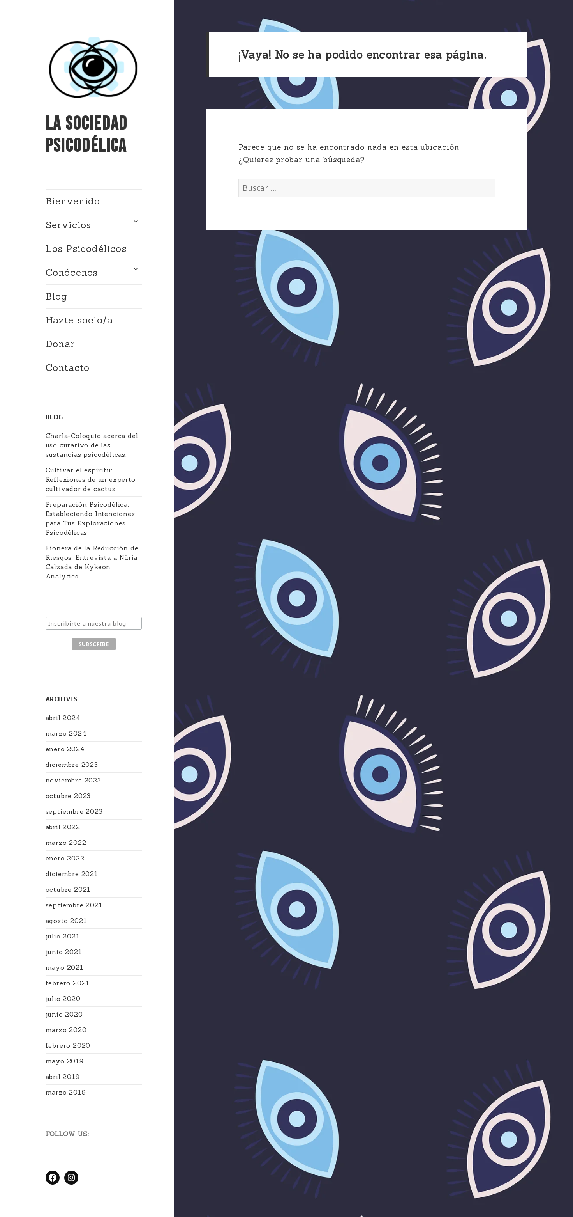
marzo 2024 (66, 733)
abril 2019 (63, 1076)
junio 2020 (64, 1014)
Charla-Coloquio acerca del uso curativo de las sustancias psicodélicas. (92, 445)
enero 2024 (65, 749)
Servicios (69, 225)
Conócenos (72, 272)
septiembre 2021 (74, 905)
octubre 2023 (68, 796)
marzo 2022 (66, 842)
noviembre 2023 (73, 780)
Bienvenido (73, 201)
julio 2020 (63, 998)
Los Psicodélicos (86, 249)
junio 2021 (64, 952)
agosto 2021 (66, 920)
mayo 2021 (65, 967)
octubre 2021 (68, 889)
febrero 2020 (68, 1045)
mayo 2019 (65, 1061)
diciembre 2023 (72, 764)
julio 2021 (63, 936)
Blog (57, 296)
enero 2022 (65, 858)
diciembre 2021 (72, 874)
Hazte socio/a (79, 320)
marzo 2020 (66, 1030)
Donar (61, 344)
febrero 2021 (68, 983)
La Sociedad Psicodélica (87, 135)
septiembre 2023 (74, 811)
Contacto (68, 368)
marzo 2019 (66, 1092)
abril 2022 (63, 827)
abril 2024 (63, 718)
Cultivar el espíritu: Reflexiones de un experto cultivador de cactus (91, 479)
